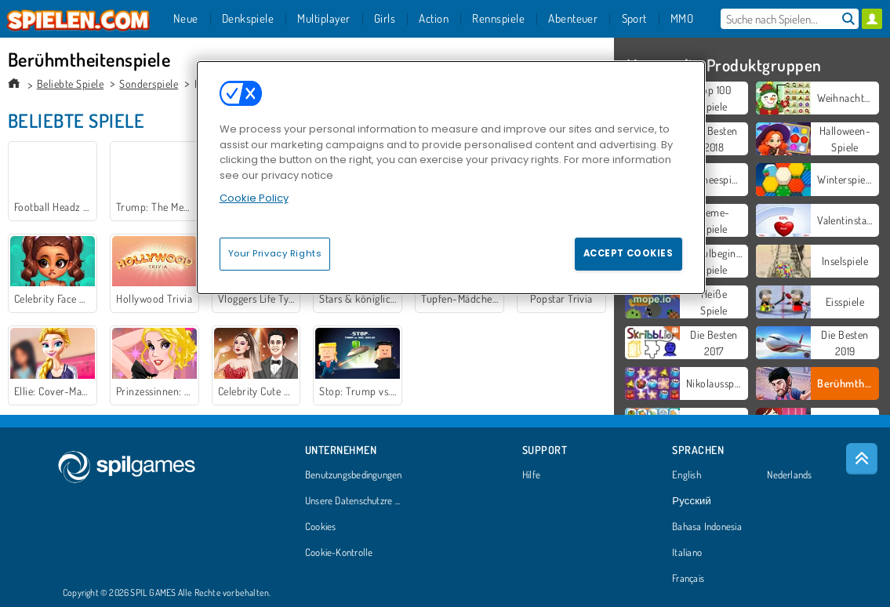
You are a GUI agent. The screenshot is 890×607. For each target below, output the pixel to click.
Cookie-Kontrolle (339, 552)
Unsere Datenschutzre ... (352, 501)
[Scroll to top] (861, 458)
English (686, 475)
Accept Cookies (628, 253)
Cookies (320, 527)
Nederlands (789, 475)
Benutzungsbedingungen (353, 475)
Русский (691, 501)
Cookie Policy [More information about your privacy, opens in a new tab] (254, 198)
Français (688, 578)
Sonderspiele (148, 83)
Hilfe (531, 475)
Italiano (687, 552)
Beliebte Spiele (70, 83)
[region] (451, 177)
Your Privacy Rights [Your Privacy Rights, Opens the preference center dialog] (275, 253)
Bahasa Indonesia (707, 527)
